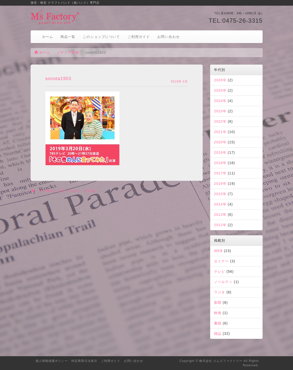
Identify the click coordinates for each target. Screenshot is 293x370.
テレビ (219, 271)
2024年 (220, 101)
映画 (217, 313)
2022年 (220, 121)
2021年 (220, 132)
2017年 (220, 173)
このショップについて (101, 37)
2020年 (220, 142)
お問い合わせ (168, 37)
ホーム (47, 37)
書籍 (217, 323)
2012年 (220, 225)
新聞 (217, 302)
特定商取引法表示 (84, 361)
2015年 (220, 194)
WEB (218, 251)
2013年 (220, 215)
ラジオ (219, 292)
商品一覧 (67, 37)
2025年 (220, 90)
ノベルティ (223, 282)
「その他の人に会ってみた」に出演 (63, 191)
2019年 (220, 152)
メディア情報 (68, 52)
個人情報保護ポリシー (52, 361)
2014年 (220, 204)
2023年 (220, 111)
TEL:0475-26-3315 (235, 20)
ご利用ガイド (139, 37)
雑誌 (217, 334)
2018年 (220, 163)
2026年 (220, 80)
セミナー (221, 261)
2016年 (220, 183)
